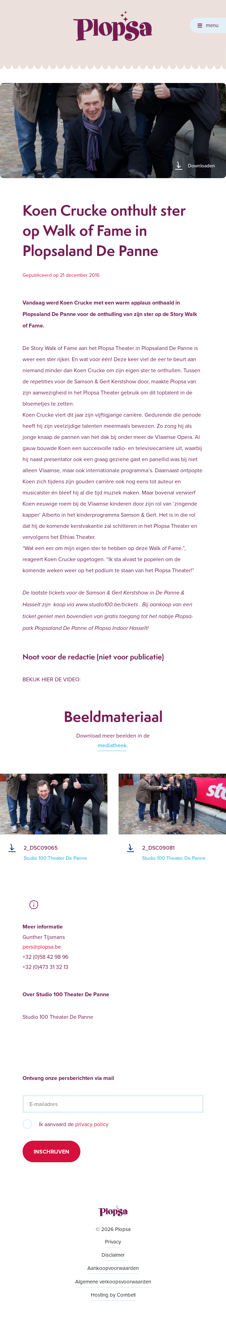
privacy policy (91, 1124)
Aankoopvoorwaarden (113, 1268)
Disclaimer (113, 1254)
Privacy (113, 1241)
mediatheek (112, 745)
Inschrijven (51, 1152)
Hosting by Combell (113, 1294)
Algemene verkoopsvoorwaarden (113, 1281)
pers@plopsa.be (42, 946)
